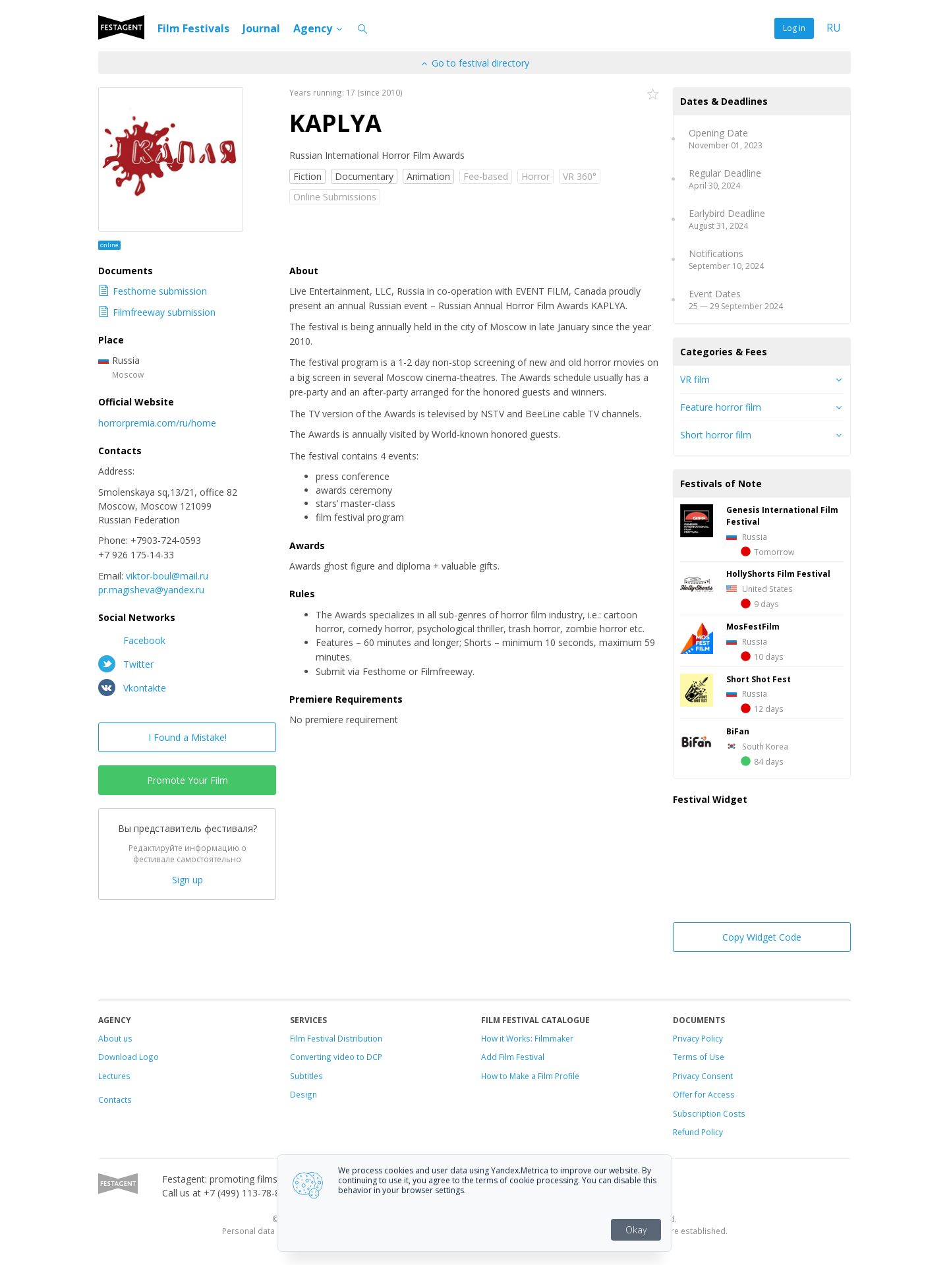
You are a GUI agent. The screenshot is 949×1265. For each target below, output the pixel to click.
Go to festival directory (474, 63)
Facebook (131, 640)
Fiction (307, 176)
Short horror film (715, 434)
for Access (714, 1094)
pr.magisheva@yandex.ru (151, 589)
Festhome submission (152, 291)
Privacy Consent (703, 1076)
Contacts (115, 1099)
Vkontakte (132, 687)
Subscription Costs (709, 1113)
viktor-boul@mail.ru (167, 576)
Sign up (187, 879)
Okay (636, 1229)
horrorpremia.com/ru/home (157, 423)
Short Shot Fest (758, 679)
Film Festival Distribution (336, 1038)
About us (115, 1038)
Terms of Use (698, 1056)
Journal (261, 28)
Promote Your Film (187, 780)
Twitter (126, 663)
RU (833, 28)
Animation (428, 176)
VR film (695, 379)
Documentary (364, 176)
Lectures (114, 1076)
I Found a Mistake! (187, 737)
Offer (683, 1094)
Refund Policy (698, 1132)
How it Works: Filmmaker (527, 1038)
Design (303, 1094)
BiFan (737, 731)
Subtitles (306, 1076)
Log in (794, 28)
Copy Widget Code (761, 937)
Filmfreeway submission (157, 312)
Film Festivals (193, 28)
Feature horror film (720, 407)
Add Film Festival (512, 1056)
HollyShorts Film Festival (778, 573)
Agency (318, 28)
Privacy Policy (698, 1038)
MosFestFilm (753, 626)
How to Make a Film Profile (530, 1076)
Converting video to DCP (336, 1056)
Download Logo (128, 1056)
